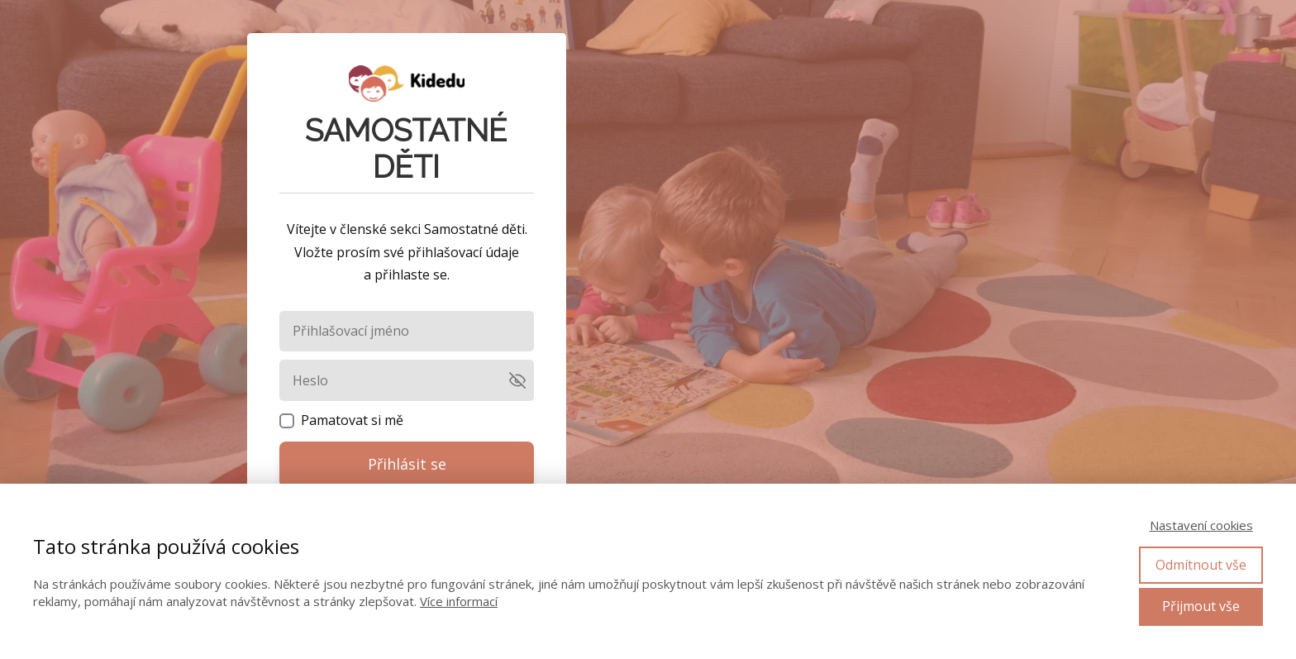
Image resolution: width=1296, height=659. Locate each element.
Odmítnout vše (1200, 565)
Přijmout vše (1201, 606)
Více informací (459, 601)
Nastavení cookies (1201, 525)
